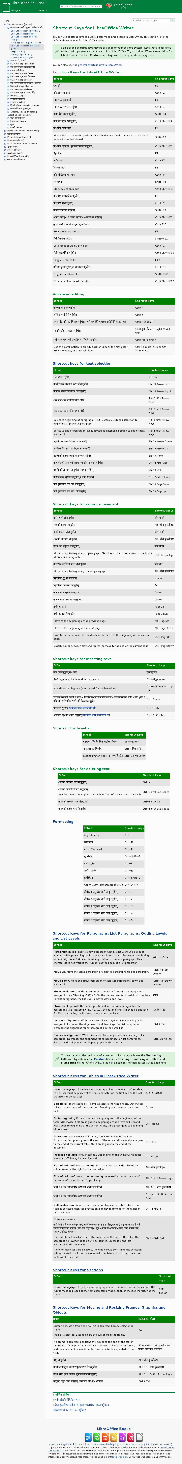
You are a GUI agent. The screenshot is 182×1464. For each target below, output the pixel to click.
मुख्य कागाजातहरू (17, 117)
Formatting (63, 821)
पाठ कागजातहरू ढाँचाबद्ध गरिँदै (22, 66)
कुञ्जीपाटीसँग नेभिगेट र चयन (66, 1399)
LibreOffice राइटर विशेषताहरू (23, 33)
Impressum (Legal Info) (60, 1444)
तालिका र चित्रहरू (14, 149)
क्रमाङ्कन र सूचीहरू (17, 102)
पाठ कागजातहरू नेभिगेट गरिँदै (22, 63)
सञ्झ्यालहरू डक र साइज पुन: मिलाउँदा (26, 42)
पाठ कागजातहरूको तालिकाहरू (22, 76)
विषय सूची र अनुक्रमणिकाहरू (21, 86)
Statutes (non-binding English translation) (112, 1444)
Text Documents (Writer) (19, 24)
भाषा (41, 10)
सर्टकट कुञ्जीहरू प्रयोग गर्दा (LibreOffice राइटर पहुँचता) (22, 56)
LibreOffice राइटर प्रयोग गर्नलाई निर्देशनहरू (24, 38)
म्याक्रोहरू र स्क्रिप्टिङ (15, 153)
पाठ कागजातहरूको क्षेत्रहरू (21, 89)
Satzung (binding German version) (154, 1444)
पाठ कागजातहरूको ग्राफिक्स (21, 73)
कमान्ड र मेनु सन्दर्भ (18, 60)
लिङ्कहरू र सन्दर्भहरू (18, 121)
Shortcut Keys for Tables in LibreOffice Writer (95, 1075)
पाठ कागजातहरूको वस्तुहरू (21, 79)
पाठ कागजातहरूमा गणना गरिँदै (22, 92)
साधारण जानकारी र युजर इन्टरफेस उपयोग (26, 27)
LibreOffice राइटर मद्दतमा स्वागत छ (25, 30)
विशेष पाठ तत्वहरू (17, 95)
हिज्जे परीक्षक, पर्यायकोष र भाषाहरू (24, 105)
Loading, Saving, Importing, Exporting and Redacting (22, 113)
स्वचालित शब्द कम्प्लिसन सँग (82, 708)
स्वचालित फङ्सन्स (17, 98)
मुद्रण (12, 124)
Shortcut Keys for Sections (78, 1269)
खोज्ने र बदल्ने (16, 127)
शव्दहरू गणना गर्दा (18, 51)
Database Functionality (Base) (22, 143)
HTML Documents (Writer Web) (23, 130)
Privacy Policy (82, 1444)
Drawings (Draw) (15, 140)
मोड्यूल (14, 10)
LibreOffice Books (114, 1428)
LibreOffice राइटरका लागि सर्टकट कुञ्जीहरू (25, 47)
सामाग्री (5, 20)
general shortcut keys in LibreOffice (99, 65)
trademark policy (118, 1456)
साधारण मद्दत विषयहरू (16, 159)
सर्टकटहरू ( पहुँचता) (69, 1410)
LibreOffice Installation (18, 156)
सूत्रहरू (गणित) (13, 146)
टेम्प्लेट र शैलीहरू (17, 70)
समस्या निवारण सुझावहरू (20, 108)
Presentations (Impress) (19, 137)
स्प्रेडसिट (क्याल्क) (14, 133)
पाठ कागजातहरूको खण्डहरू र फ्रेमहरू (25, 82)
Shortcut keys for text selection (82, 363)
